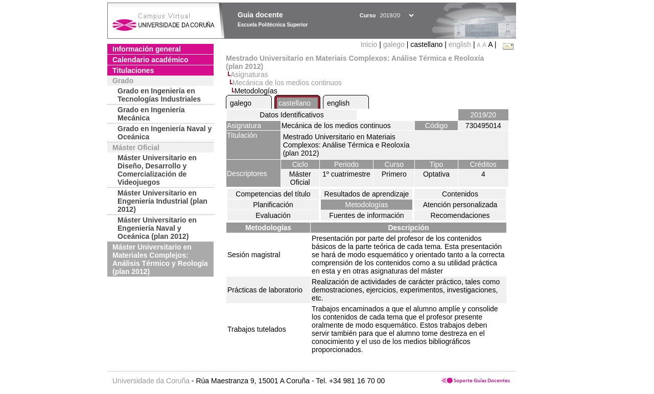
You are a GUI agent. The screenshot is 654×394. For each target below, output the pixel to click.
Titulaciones (133, 70)
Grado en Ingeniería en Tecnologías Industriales (159, 95)
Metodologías (366, 205)
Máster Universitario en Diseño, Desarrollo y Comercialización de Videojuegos (157, 170)
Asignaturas (249, 74)
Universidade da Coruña (151, 381)
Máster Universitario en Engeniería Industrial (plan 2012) (162, 201)
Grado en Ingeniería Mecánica (151, 114)
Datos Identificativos (291, 115)
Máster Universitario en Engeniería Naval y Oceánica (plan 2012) (157, 228)
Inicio (370, 44)
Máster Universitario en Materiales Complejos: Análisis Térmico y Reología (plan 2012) (160, 259)
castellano (294, 103)
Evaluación (273, 215)
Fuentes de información (366, 215)
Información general (146, 49)
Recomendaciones (460, 215)
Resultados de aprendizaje (366, 194)
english (460, 44)
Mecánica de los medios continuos (287, 83)
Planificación (273, 205)
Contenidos (460, 194)
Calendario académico (150, 60)
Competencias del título (273, 194)
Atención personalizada (460, 205)
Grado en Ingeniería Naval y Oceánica (165, 133)
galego (394, 44)
